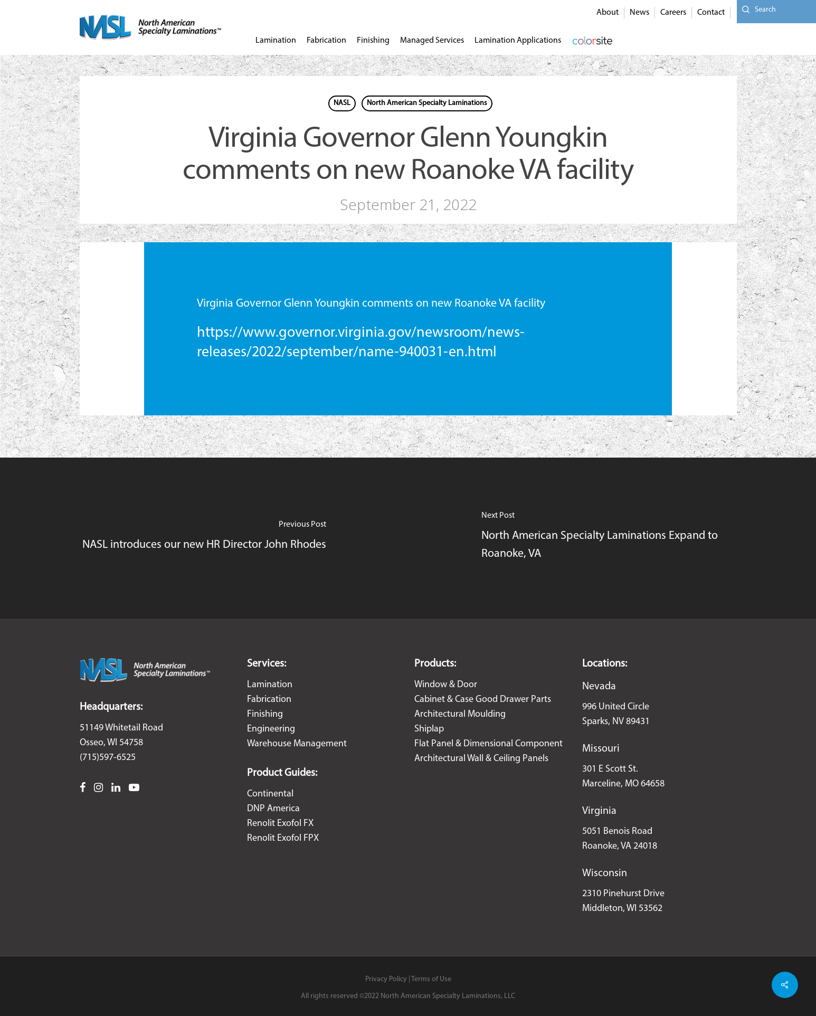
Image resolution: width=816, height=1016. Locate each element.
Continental (270, 794)
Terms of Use (431, 979)
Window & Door (445, 685)
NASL (342, 103)
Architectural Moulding (460, 714)
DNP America (273, 809)
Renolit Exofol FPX (283, 838)
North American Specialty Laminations (427, 103)
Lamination (269, 685)
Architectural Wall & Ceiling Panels (481, 759)
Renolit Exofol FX (280, 824)
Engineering (271, 729)
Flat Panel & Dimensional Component (488, 744)
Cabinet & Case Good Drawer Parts (482, 700)
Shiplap (429, 729)
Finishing (265, 714)
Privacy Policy (386, 979)
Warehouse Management (297, 744)
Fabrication (269, 700)
